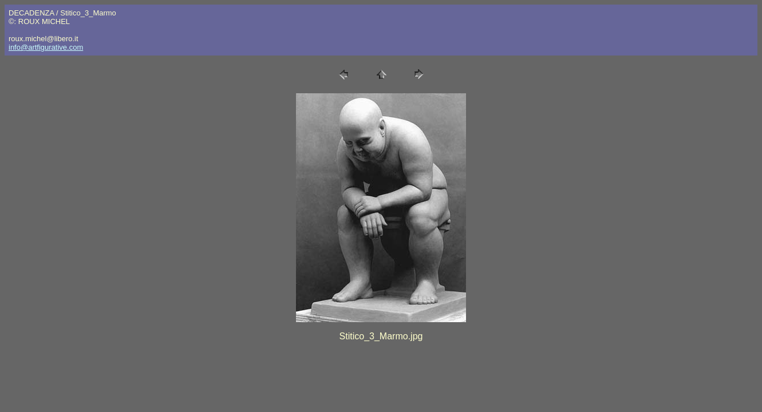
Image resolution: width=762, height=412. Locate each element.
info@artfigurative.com (46, 47)
